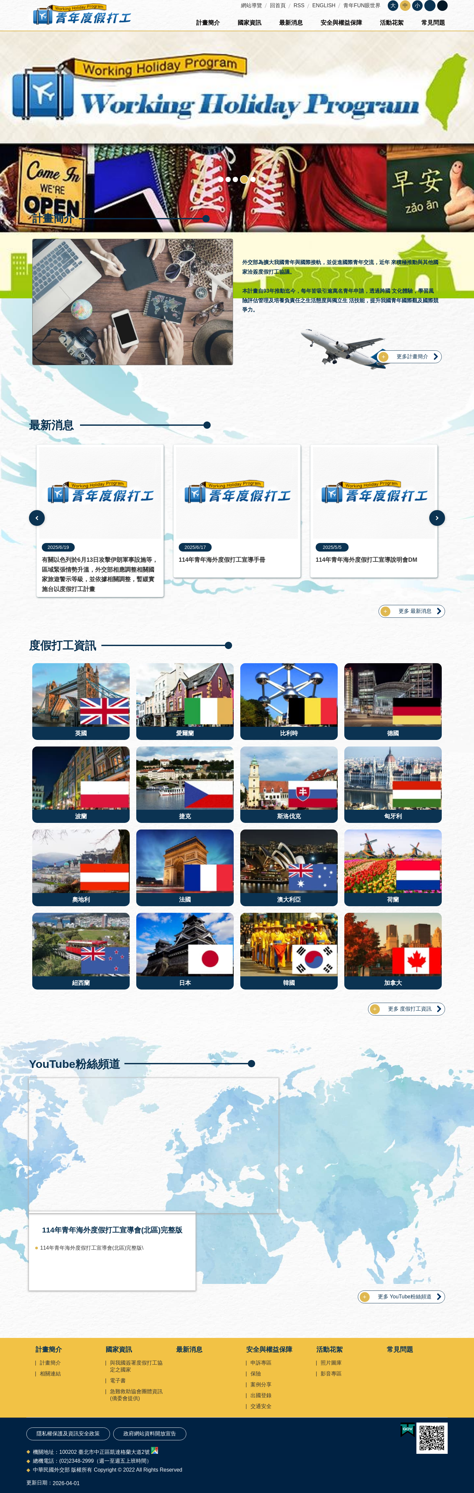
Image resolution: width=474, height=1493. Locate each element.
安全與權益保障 (341, 22)
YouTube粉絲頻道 (74, 1064)
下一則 (437, 518)
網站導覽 (251, 5)
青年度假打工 (81, 15)
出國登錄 (261, 1395)
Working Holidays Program (244, 179)
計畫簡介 (208, 22)
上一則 (37, 518)
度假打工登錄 (253, 179)
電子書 (118, 1380)
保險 (255, 1373)
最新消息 (291, 22)
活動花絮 (392, 22)
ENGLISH (323, 5)
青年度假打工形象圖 (221, 179)
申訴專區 (261, 1363)
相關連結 (50, 1373)
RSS (299, 5)
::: (2, 3)
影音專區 (331, 1373)
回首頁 (278, 5)
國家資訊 (249, 22)
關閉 (429, 5)
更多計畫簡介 (412, 356)
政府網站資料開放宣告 (149, 1433)
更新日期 (36, 1482)
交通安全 (261, 1406)
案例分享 (261, 1384)
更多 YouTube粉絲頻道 (405, 1296)
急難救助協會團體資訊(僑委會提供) (136, 1395)
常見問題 (433, 22)
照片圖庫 (331, 1363)
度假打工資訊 (62, 645)
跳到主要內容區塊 (3, 3)
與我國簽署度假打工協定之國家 (136, 1366)
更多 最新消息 (415, 611)
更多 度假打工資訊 (410, 1009)
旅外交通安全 (235, 179)
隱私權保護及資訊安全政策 (68, 1433)
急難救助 (228, 179)
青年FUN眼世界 (362, 5)
